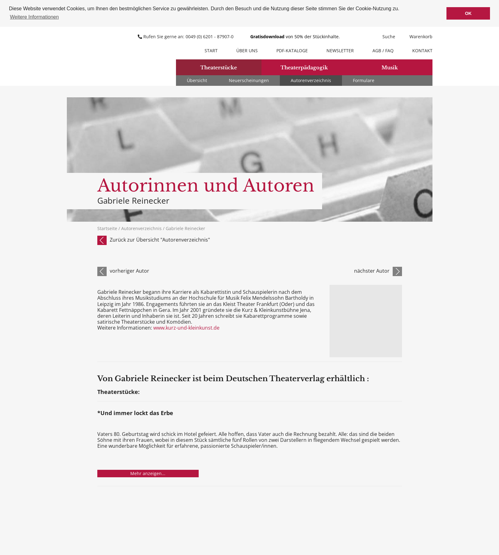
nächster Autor (372, 270)
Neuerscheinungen (249, 80)
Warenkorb (417, 36)
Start (211, 50)
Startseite (107, 228)
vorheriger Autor (129, 270)
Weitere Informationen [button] (34, 17)
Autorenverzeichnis (311, 80)
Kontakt (422, 50)
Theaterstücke (218, 67)
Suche (385, 36)
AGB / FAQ (383, 50)
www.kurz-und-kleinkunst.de (185, 327)
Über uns (247, 50)
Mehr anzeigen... (147, 473)
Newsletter (340, 50)
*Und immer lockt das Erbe (135, 413)
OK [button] (468, 13)
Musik (389, 67)
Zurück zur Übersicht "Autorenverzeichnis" (160, 239)
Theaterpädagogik (304, 67)
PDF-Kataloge (292, 50)
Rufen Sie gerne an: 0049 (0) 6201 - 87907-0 (186, 36)
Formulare (363, 80)
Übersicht (197, 80)
